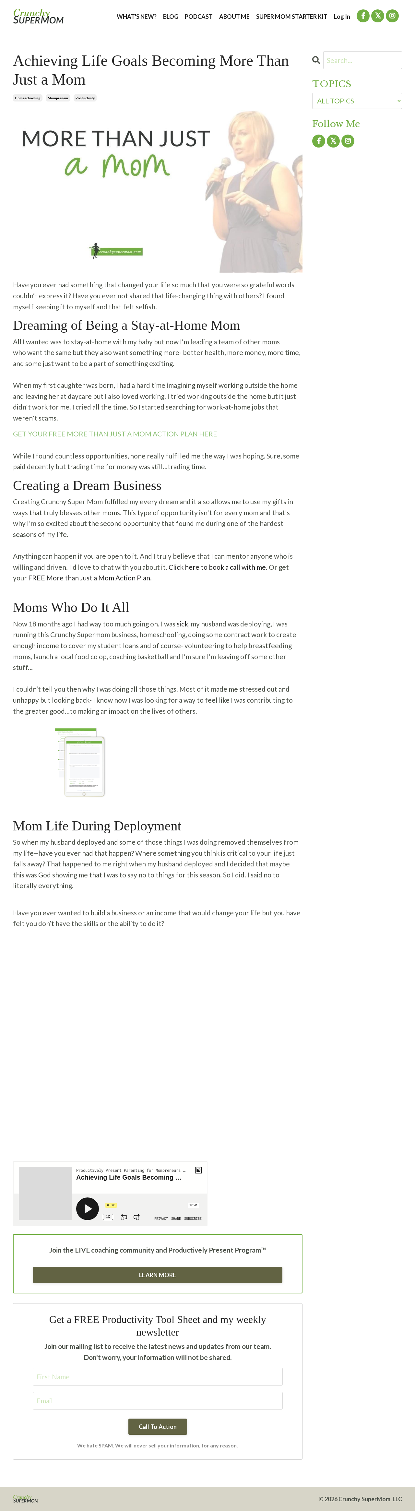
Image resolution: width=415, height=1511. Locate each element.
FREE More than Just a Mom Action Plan (89, 578)
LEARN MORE (157, 1275)
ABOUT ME (234, 16)
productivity (85, 98)
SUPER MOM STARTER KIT (291, 16)
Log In (342, 16)
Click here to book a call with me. (218, 567)
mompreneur (58, 98)
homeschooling (28, 98)
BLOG (170, 16)
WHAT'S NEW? (137, 16)
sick (182, 624)
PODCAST (199, 16)
